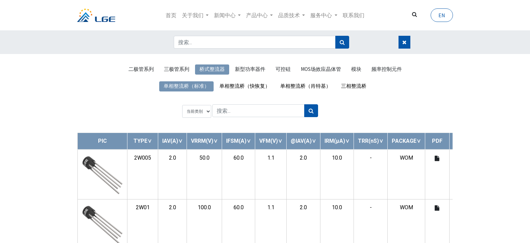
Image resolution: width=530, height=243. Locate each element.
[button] (143, 141)
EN (441, 15)
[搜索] (342, 42)
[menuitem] (171, 15)
